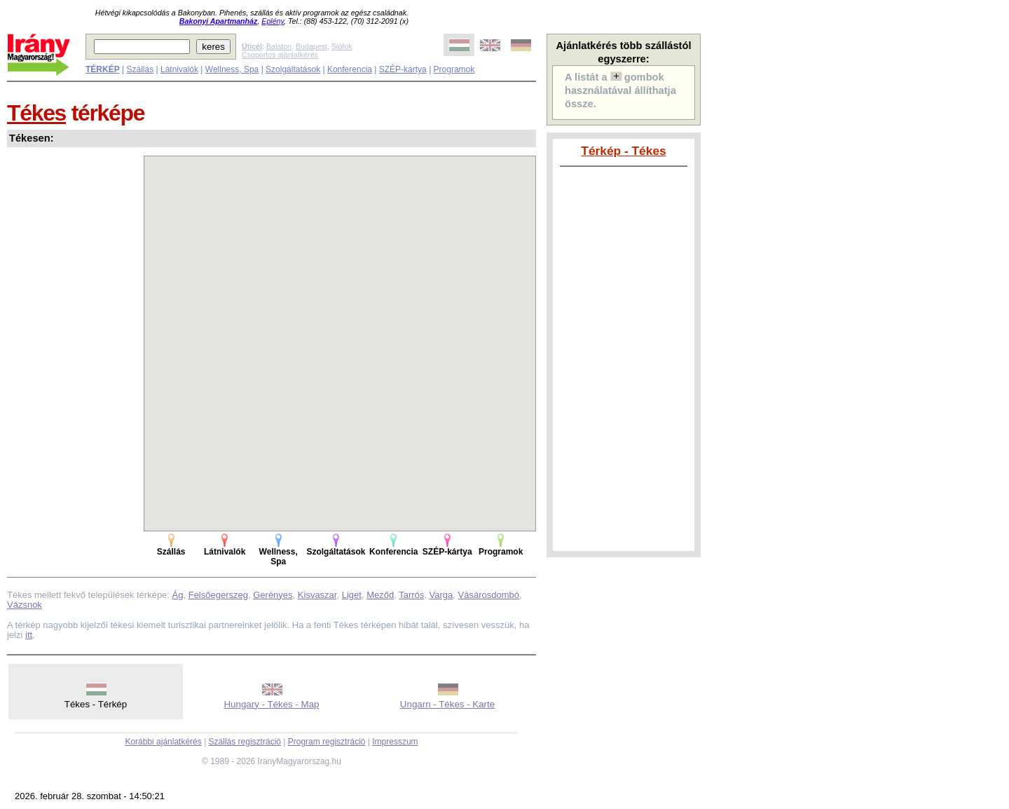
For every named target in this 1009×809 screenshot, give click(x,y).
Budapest (311, 46)
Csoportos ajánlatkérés (280, 54)
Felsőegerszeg (218, 595)
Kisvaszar (317, 595)
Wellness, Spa (232, 69)
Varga (441, 595)
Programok (454, 69)
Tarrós (411, 595)
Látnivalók (179, 69)
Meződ (380, 595)
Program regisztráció (327, 742)
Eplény (272, 21)
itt (28, 635)
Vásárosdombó (488, 595)
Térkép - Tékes (623, 151)
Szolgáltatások (293, 69)
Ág (178, 595)
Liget (352, 595)
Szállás (139, 69)
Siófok (341, 46)
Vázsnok (24, 604)
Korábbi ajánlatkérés (163, 742)
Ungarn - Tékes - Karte (447, 704)
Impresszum (395, 742)
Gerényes (272, 595)
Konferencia (349, 69)
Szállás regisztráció (245, 742)
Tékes (36, 112)
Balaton (278, 46)
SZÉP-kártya (403, 69)
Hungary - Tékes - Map (271, 704)
